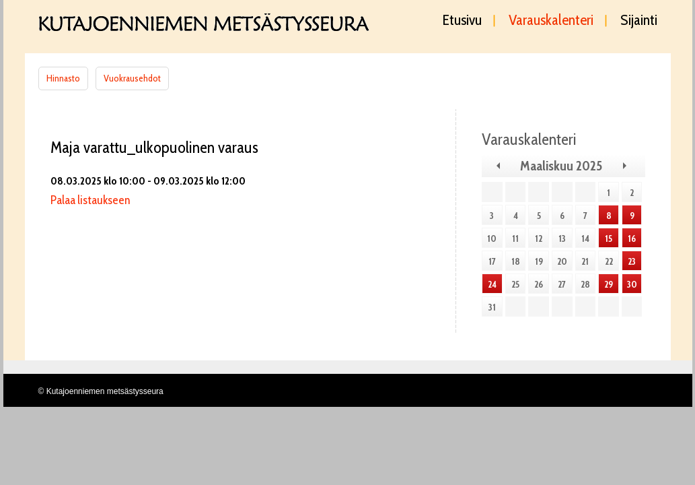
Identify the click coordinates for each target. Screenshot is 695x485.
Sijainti (638, 21)
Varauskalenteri (551, 21)
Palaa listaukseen (90, 200)
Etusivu (462, 21)
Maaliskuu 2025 (561, 166)
